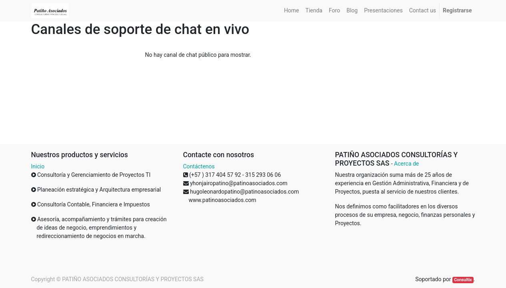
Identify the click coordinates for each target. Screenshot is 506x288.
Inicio (38, 166)
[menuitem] (291, 10)
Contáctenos (199, 166)
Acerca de (406, 163)
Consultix (463, 279)
